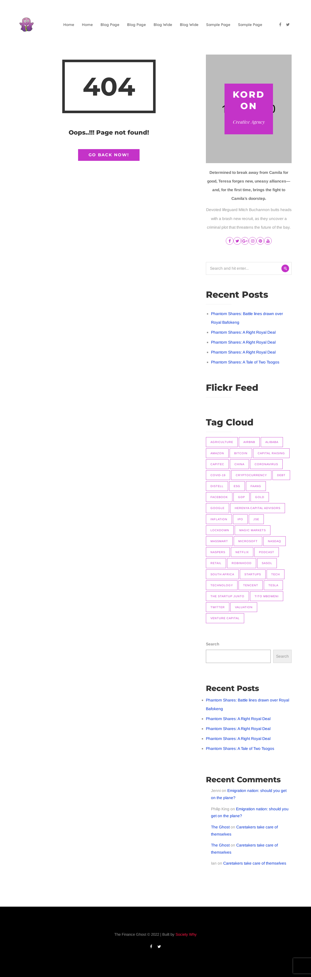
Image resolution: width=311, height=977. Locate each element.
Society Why (186, 934)
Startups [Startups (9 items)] (252, 574)
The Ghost (220, 827)
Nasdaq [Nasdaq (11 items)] (274, 541)
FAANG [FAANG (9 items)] (256, 486)
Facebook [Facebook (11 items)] (219, 497)
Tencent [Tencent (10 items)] (250, 585)
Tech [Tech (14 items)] (275, 574)
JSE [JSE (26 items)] (256, 519)
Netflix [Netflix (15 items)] (242, 552)
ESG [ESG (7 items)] (237, 486)
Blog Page (110, 24)
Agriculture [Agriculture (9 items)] (221, 442)
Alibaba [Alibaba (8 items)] (271, 442)
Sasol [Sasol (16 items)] (267, 563)
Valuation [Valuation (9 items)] (244, 607)
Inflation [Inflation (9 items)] (218, 519)
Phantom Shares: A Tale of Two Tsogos (245, 362)
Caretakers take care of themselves (254, 863)
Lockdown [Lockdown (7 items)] (219, 530)
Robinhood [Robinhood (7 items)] (242, 563)
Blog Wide (163, 24)
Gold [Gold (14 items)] (259, 497)
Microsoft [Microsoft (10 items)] (248, 541)
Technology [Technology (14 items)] (221, 585)
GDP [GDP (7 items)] (241, 497)
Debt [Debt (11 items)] (281, 475)
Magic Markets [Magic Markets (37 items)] (252, 530)
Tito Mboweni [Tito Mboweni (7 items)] (267, 596)
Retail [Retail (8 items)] (215, 563)
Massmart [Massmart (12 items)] (219, 541)
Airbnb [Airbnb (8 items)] (249, 442)
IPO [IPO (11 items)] (240, 519)
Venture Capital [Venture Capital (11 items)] (225, 618)
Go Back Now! (109, 154)
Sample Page (218, 24)
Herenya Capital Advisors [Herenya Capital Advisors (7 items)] (257, 508)
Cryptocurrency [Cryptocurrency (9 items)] (251, 475)
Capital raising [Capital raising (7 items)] (271, 453)
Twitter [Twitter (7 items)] (217, 607)
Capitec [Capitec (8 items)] (217, 464)
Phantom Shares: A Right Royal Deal (243, 332)
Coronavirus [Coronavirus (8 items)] (266, 464)
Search (212, 644)
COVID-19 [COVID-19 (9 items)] (218, 475)
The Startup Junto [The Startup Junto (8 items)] (227, 596)
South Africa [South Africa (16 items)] (222, 574)
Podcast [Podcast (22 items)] (266, 552)
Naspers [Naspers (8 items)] (217, 552)
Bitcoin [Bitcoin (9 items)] (240, 453)
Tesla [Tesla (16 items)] (273, 585)
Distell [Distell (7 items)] (216, 486)
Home (68, 24)
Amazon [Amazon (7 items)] (217, 453)
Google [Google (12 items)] (217, 508)
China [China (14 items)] (239, 464)
